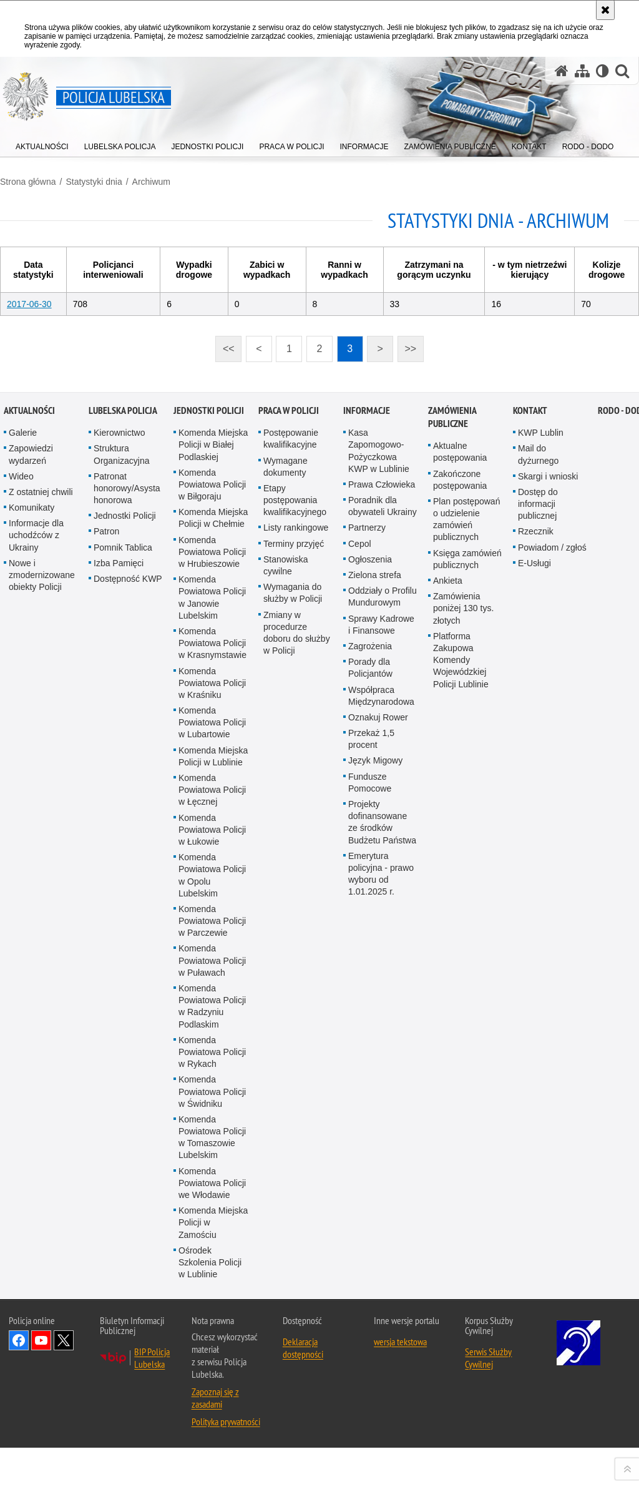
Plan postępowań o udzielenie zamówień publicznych (466, 937)
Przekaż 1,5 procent (371, 1157)
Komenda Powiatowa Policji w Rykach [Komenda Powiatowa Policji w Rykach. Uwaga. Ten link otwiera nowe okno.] (212, 1469)
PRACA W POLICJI (288, 828)
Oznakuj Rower (378, 1135)
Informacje (366, 828)
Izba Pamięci (119, 981)
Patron (106, 950)
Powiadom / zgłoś (552, 965)
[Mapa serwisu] (582, 71)
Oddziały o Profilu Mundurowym (382, 1015)
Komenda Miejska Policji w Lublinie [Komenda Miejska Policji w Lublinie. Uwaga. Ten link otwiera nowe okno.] (213, 1174)
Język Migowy (375, 1179)
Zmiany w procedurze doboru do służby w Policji (296, 1051)
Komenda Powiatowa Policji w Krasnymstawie (212, 1060)
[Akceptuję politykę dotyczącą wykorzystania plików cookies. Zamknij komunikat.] (605, 10)
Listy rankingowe (295, 946)
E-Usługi (534, 981)
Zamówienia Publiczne (452, 835)
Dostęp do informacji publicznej (538, 921)
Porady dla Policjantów (370, 1086)
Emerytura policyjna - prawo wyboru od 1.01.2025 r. (381, 1292)
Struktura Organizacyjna (122, 872)
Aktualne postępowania (460, 870)
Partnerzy (367, 946)
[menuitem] (42, 143)
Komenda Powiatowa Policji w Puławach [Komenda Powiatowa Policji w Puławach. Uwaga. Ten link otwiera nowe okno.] (212, 1378)
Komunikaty (31, 926)
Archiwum (151, 182)
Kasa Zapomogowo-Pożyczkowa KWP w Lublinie (378, 869)
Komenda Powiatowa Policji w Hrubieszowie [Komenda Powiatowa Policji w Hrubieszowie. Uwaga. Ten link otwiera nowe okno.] (212, 969)
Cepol (359, 961)
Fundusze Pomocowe (369, 1200)
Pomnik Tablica (123, 965)
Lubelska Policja (123, 828)
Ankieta (447, 999)
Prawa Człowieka (381, 902)
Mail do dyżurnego (538, 872)
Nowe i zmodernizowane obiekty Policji (42, 992)
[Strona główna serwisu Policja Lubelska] (561, 71)
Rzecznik (536, 950)
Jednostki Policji (125, 934)
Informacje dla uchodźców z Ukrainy (36, 953)
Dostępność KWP (128, 997)
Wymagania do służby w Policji (292, 1011)
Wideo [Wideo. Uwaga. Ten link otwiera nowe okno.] (21, 894)
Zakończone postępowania (460, 897)
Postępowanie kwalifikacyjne (290, 857)
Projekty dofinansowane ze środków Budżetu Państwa (382, 1240)
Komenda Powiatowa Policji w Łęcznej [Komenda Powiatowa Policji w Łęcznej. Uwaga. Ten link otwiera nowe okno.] (212, 1208)
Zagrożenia (370, 1064)
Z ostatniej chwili (41, 910)
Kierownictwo (119, 851)
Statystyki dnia (94, 182)
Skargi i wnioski (548, 894)
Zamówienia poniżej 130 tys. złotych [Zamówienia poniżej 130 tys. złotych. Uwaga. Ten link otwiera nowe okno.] (463, 1026)
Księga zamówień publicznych (467, 977)
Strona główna (28, 182)
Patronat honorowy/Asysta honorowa (127, 906)
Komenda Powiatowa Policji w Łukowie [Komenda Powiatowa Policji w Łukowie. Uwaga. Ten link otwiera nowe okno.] (212, 1247)
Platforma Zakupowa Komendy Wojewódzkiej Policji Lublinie (461, 1078)
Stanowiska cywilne (285, 983)
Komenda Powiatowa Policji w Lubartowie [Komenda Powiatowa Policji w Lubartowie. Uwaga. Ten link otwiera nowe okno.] (212, 1140)
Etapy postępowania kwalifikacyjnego (294, 918)
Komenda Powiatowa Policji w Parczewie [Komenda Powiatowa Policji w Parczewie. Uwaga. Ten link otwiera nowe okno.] (212, 1338)
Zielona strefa (374, 993)
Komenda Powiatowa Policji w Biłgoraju (212, 902)
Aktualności (29, 828)
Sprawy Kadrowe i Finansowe (381, 1042)
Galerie (23, 851)
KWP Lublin (540, 851)
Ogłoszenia (370, 977)
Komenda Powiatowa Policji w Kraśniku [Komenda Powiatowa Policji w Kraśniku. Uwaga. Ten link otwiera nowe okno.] (212, 1100)
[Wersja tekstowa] (602, 71)
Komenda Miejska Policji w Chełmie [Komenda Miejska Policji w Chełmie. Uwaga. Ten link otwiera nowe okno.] (213, 936)
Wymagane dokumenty (285, 884)
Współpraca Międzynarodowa (381, 1113)
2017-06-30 (29, 304)
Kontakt (530, 828)
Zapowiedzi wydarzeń (31, 872)
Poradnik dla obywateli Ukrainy (382, 924)
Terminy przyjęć (293, 961)
